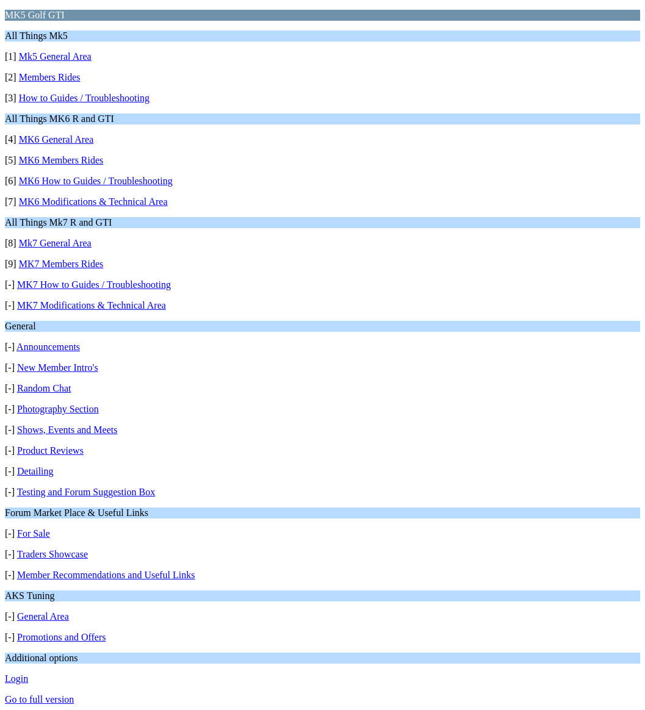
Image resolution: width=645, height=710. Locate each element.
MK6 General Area (56, 139)
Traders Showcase (52, 554)
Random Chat (44, 388)
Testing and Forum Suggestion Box (86, 492)
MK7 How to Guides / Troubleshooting (94, 284)
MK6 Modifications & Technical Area (93, 201)
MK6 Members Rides (61, 160)
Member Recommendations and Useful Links (106, 575)
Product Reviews (50, 450)
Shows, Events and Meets (67, 430)
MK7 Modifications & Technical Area (91, 305)
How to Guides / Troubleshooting (84, 98)
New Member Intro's (57, 367)
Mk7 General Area (55, 243)
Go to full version (39, 699)
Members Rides (50, 77)
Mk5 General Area (55, 56)
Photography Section (58, 409)
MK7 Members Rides (61, 264)
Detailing (35, 471)
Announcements (48, 347)
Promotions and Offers (61, 637)
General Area (43, 616)
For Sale (33, 533)
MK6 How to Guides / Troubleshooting (96, 181)
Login (16, 678)
